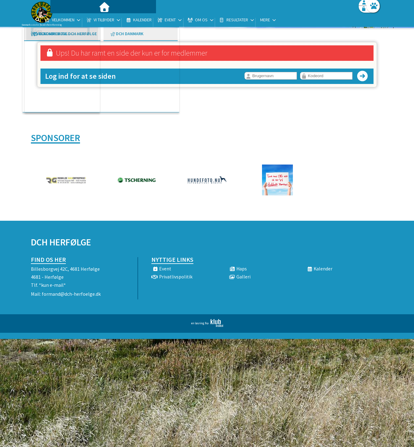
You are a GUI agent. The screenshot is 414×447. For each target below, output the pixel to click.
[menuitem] (69, 21)
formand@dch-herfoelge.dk (71, 294)
